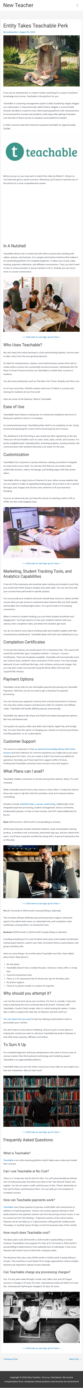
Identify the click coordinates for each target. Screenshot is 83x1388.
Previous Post (9, 1359)
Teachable (8, 1160)
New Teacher (18, 5)
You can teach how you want (17, 1019)
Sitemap (46, 1377)
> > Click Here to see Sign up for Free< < (41, 337)
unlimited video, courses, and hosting (37, 804)
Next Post (75, 1359)
